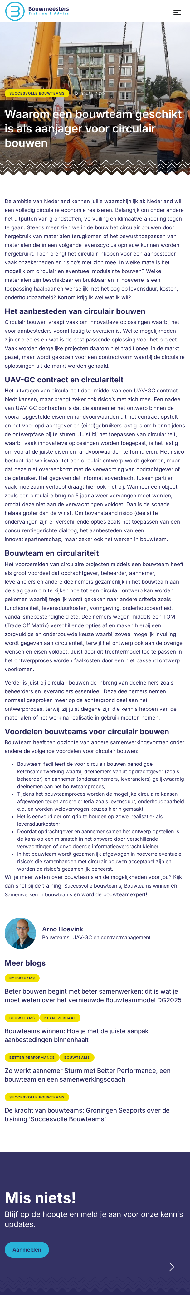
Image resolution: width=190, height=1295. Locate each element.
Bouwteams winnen (146, 886)
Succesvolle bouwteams (92, 886)
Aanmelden (26, 1250)
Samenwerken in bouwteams (38, 894)
